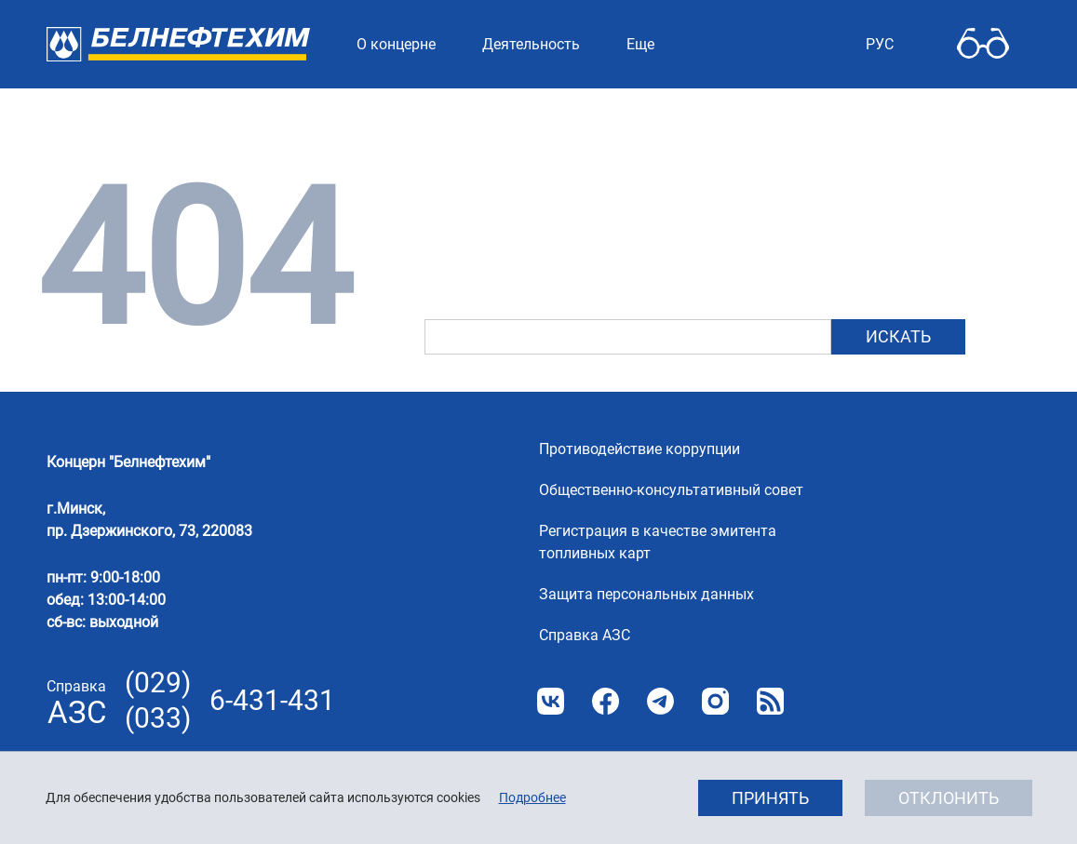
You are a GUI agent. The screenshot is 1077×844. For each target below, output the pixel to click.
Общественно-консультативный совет (671, 490)
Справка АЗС (584, 635)
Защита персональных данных (646, 594)
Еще (640, 44)
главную (567, 247)
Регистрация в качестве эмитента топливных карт (657, 542)
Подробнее (532, 797)
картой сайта (842, 247)
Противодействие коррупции (639, 449)
